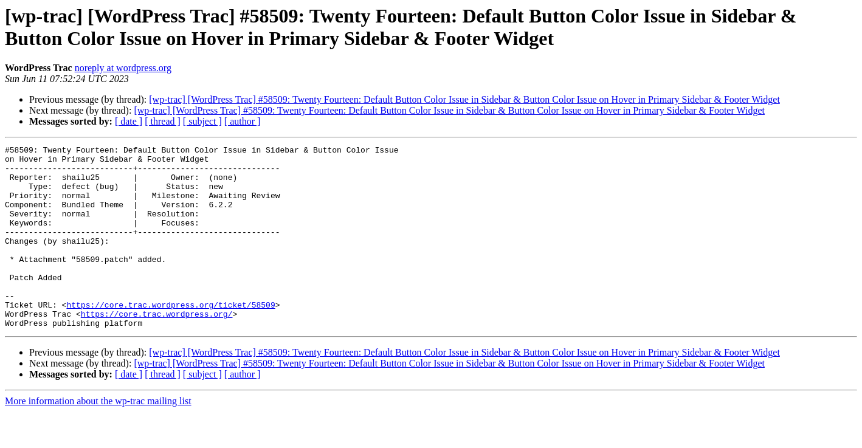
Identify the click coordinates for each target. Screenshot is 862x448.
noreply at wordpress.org (123, 68)
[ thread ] (163, 121)
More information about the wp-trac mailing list (98, 437)
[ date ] (128, 121)
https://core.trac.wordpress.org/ (157, 348)
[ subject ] (202, 121)
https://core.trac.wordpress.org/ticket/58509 (170, 337)
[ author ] (242, 121)
